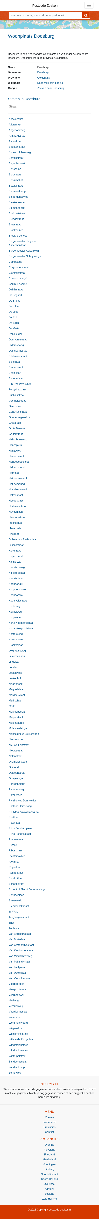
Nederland (49, 1122)
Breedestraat (16, 219)
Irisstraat (14, 534)
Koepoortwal (16, 595)
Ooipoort (14, 767)
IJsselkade (15, 528)
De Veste (14, 328)
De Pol (13, 317)
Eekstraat (14, 361)
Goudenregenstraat (20, 417)
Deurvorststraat (18, 339)
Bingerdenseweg (18, 196)
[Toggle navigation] (88, 5)
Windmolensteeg (18, 1045)
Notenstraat (15, 756)
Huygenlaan (16, 511)
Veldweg (14, 1000)
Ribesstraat (15, 850)
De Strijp (14, 322)
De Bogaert (15, 295)
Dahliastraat (16, 289)
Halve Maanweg (18, 439)
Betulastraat (16, 185)
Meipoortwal (16, 717)
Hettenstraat (16, 495)
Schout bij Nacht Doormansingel (27, 889)
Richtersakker (17, 856)
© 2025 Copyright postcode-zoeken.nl (49, 1209)
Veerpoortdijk (16, 983)
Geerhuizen (15, 406)
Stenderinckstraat (19, 906)
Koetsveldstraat (18, 600)
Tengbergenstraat (19, 917)
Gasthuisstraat (17, 400)
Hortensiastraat (18, 506)
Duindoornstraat (18, 350)
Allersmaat (15, 124)
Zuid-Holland (49, 1198)
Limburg (49, 1169)
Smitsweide (15, 900)
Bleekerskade (17, 202)
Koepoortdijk (16, 584)
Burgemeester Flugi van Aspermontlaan (22, 243)
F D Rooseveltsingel (20, 384)
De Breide (14, 300)
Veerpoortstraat (18, 989)
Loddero (13, 667)
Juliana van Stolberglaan (23, 539)
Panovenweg (16, 789)
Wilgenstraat (16, 1028)
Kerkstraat (15, 550)
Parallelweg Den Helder (22, 800)
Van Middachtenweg (20, 956)
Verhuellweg (16, 1006)
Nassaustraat (16, 739)
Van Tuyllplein (17, 967)
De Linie (13, 311)
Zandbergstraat (18, 1061)
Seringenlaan (16, 895)
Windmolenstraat (18, 1050)
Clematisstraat (17, 273)
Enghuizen (15, 372)
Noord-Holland (49, 1179)
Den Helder (15, 334)
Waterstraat (15, 1017)
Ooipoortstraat (17, 772)
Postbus (13, 817)
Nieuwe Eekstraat (19, 745)
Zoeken (49, 1117)
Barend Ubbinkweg (20, 152)
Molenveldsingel (18, 728)
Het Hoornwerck (18, 478)
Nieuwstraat (15, 750)
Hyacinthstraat (17, 517)
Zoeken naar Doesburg (50, 88)
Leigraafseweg (17, 650)
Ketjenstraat (16, 556)
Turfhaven (14, 928)
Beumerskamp (17, 191)
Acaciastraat (16, 119)
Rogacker (14, 867)
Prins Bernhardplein (20, 828)
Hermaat (14, 472)
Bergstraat (15, 174)
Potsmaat (14, 822)
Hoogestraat (16, 500)
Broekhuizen (16, 230)
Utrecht (49, 1188)
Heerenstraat (16, 456)
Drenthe (49, 1144)
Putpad (13, 845)
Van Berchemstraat (20, 933)
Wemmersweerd (18, 1022)
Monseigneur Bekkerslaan (24, 734)
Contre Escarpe (18, 284)
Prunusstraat (16, 839)
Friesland (49, 1154)
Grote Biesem (17, 428)
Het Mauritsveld (18, 489)
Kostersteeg (16, 634)
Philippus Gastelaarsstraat (24, 811)
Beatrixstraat (16, 157)
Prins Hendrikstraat (20, 833)
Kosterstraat (16, 639)
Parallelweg (15, 795)
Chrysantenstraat (19, 267)
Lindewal (14, 661)
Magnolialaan (16, 689)
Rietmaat (14, 861)
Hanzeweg (15, 450)
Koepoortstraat (17, 589)
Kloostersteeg (17, 567)
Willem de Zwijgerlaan (21, 1039)
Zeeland (49, 1193)
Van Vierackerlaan (19, 978)
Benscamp (15, 169)
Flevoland (49, 1149)
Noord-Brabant (49, 1174)
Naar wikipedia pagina (50, 83)
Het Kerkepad (17, 484)
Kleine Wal (15, 561)
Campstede (15, 261)
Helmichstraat (17, 467)
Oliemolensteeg (18, 761)
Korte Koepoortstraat (21, 622)
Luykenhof (15, 678)
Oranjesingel (16, 778)
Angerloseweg (17, 130)
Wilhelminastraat (18, 1033)
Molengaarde (16, 722)
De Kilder (14, 306)
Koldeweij (14, 606)
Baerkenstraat (17, 146)
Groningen (49, 1164)
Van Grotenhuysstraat (21, 945)
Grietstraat (15, 422)
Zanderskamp (17, 1067)
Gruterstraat (16, 434)
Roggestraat (16, 872)
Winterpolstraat (17, 1056)
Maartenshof (16, 684)
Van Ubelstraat (17, 972)
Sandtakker (15, 878)
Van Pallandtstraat (19, 961)
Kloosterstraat (17, 572)
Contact (49, 1132)
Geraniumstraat (18, 411)
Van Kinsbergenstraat (21, 950)
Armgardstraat (17, 135)
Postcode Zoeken (45, 5)
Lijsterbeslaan (17, 656)
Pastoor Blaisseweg (20, 806)
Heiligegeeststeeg (19, 461)
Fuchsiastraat (16, 395)
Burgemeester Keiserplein (24, 250)
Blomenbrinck (17, 207)
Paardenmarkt (17, 783)
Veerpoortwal (16, 995)
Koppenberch (16, 617)
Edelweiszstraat (18, 356)
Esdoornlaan (16, 378)
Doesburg (43, 72)
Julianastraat (16, 545)
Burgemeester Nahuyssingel (25, 256)
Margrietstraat (17, 695)
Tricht (12, 922)
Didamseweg (16, 345)
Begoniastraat (17, 163)
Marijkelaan (15, 700)
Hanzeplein (15, 445)
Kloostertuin (16, 578)
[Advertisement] (49, 47)
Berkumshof (16, 180)
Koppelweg (15, 611)
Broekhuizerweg (18, 235)
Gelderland (43, 77)
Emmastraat (16, 367)
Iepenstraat (15, 522)
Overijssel (49, 1184)
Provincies (49, 1127)
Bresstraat (15, 224)
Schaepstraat (16, 883)
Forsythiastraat (17, 389)
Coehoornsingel (18, 278)
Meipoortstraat (17, 711)
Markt (12, 706)
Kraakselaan (16, 645)
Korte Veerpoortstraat (21, 628)
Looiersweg (15, 672)
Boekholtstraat (17, 213)
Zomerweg (15, 1072)
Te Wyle (13, 911)
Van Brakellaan (17, 939)
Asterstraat (15, 141)
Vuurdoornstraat (18, 1011)
